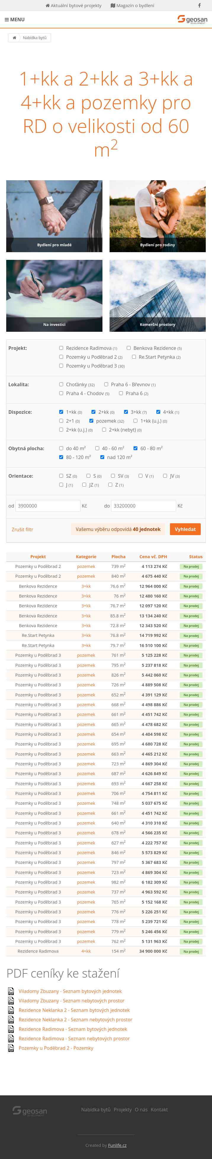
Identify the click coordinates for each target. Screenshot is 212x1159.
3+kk (86, 586)
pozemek (86, 566)
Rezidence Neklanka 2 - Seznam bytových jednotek (74, 1010)
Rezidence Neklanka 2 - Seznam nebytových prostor (75, 1019)
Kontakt (159, 1109)
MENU (15, 19)
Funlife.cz (117, 1145)
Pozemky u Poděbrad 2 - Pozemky (56, 1048)
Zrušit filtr (22, 529)
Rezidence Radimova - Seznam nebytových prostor (74, 1038)
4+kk (86, 951)
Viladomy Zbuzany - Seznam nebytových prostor (71, 1000)
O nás (141, 1109)
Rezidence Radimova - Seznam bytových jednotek (73, 1029)
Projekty (123, 1109)
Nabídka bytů (95, 1109)
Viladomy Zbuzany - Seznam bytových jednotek (70, 991)
